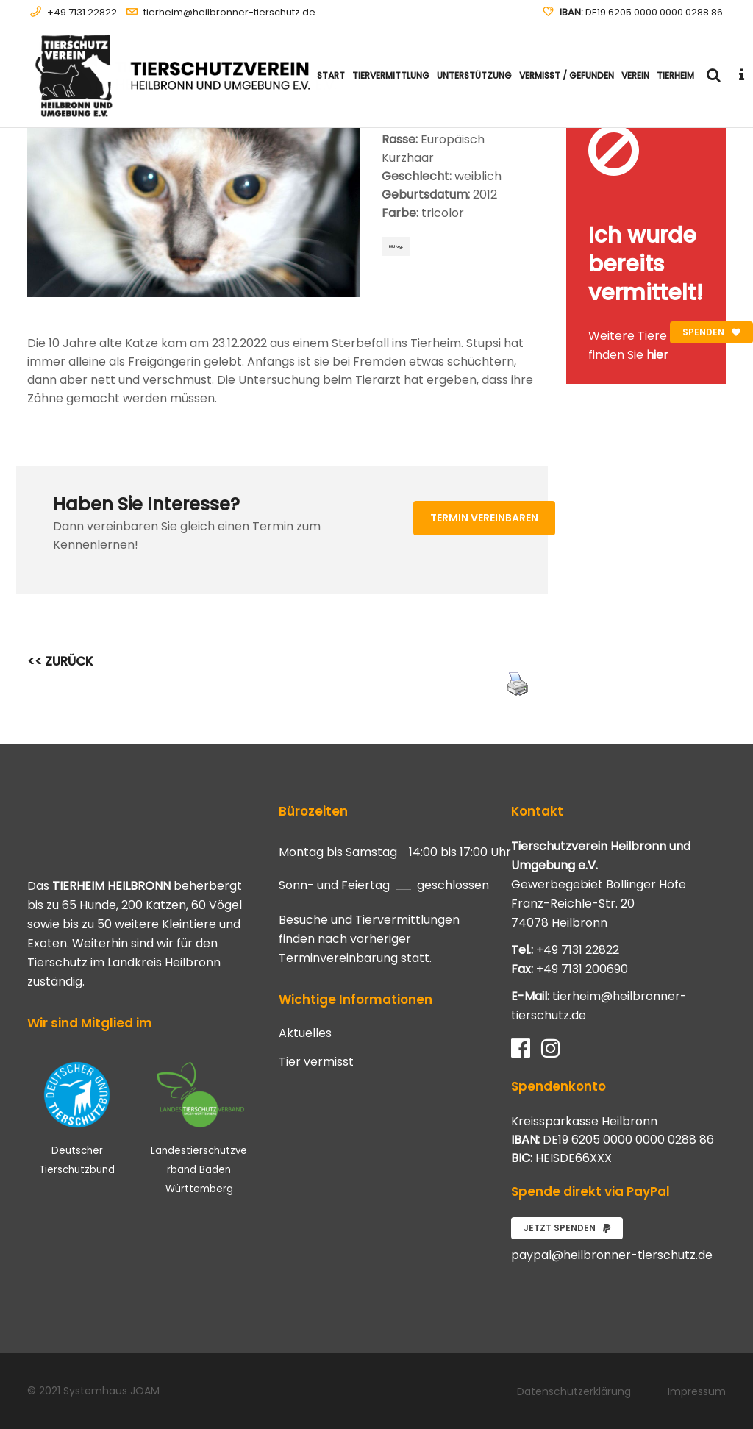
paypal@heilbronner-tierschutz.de (612, 1255)
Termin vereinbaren (484, 517)
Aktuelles (305, 1033)
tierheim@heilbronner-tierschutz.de (229, 12)
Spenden (711, 332)
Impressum (697, 1391)
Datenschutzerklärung (574, 1391)
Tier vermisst (316, 1062)
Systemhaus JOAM (111, 1390)
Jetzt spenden (567, 1228)
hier (657, 354)
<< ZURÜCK (60, 661)
